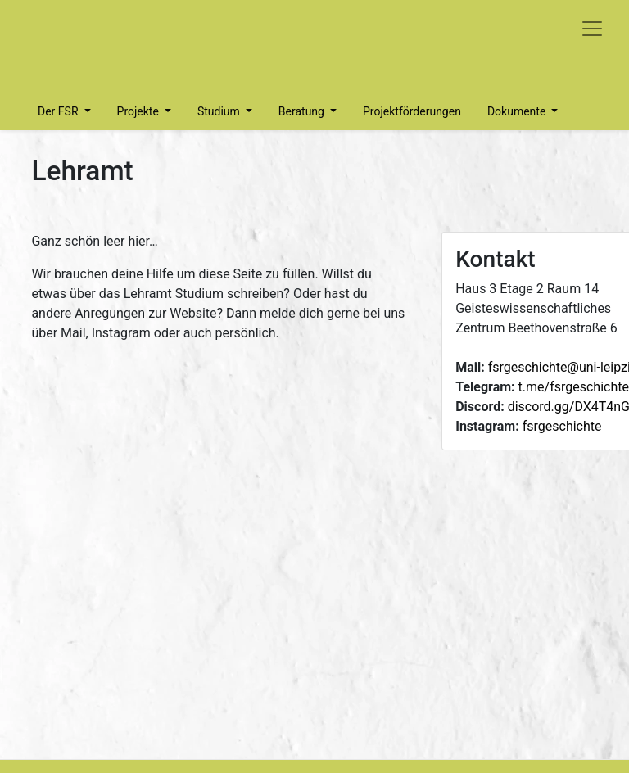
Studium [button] (219, 111)
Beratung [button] (303, 111)
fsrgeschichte (562, 426)
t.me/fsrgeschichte (573, 387)
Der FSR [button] (59, 111)
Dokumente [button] (518, 111)
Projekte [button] (139, 111)
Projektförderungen (412, 111)
